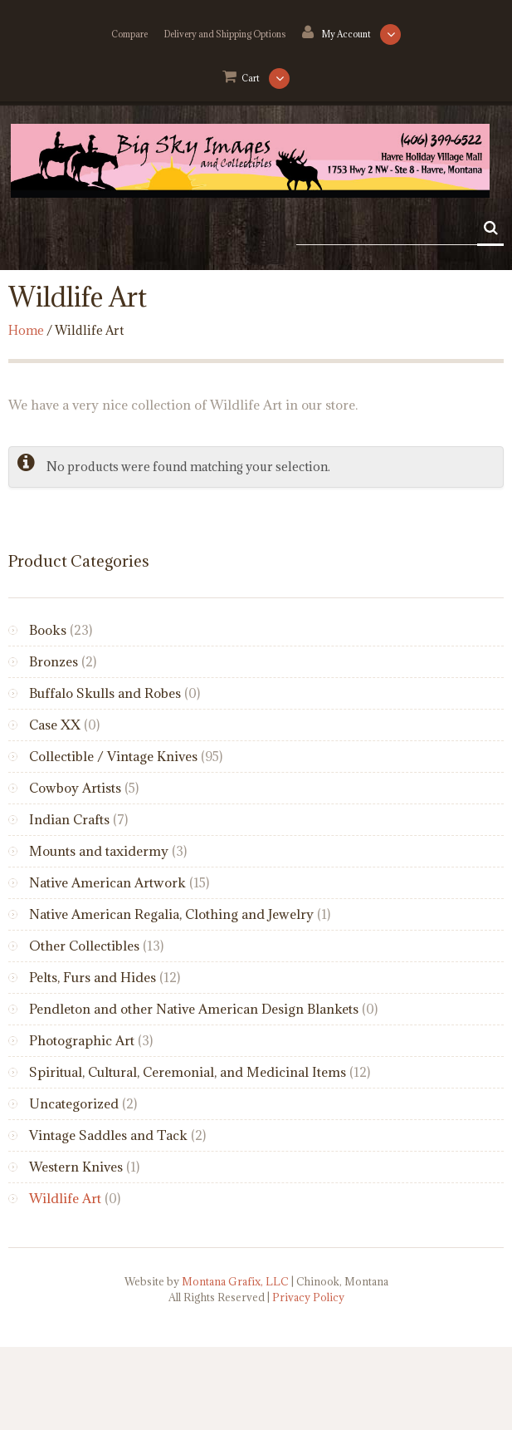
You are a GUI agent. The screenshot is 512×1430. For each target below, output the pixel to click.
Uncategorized (74, 1103)
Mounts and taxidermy (98, 851)
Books (47, 630)
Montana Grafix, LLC (235, 1281)
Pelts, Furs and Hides (92, 977)
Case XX (54, 724)
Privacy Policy (308, 1297)
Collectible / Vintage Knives (113, 756)
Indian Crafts (69, 819)
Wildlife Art (65, 1198)
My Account (346, 34)
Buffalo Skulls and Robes (105, 693)
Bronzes (53, 661)
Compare (129, 34)
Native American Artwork (107, 882)
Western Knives (76, 1166)
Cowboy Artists (75, 787)
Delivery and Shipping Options (224, 34)
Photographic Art (81, 1040)
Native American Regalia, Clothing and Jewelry (171, 914)
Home (26, 330)
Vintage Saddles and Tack (108, 1135)
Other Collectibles (84, 945)
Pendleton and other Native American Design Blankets (193, 1008)
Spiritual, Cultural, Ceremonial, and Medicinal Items (187, 1072)
